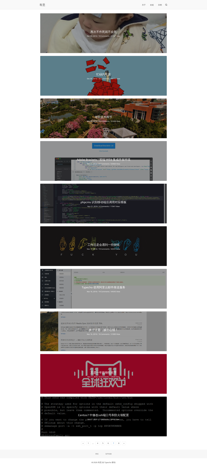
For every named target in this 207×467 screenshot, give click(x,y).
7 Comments (104, 419)
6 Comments (104, 377)
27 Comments (104, 164)
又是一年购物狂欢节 (103, 372)
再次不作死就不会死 (103, 31)
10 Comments (104, 36)
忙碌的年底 (103, 74)
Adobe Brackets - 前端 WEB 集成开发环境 (103, 159)
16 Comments (104, 334)
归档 (160, 5)
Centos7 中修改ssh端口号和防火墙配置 (103, 415)
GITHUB (108, 454)
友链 (152, 5)
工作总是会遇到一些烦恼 (103, 244)
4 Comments (104, 206)
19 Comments (104, 249)
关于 (144, 5)
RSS (96, 454)
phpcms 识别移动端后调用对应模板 (103, 202)
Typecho (107, 462)
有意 (42, 4)
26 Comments (104, 79)
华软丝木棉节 (103, 117)
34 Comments (104, 121)
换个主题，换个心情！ (103, 330)
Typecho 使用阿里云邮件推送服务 (103, 287)
